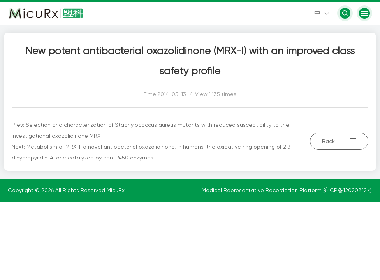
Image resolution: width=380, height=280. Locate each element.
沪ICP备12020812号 (347, 190)
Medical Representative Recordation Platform (262, 190)
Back (339, 141)
